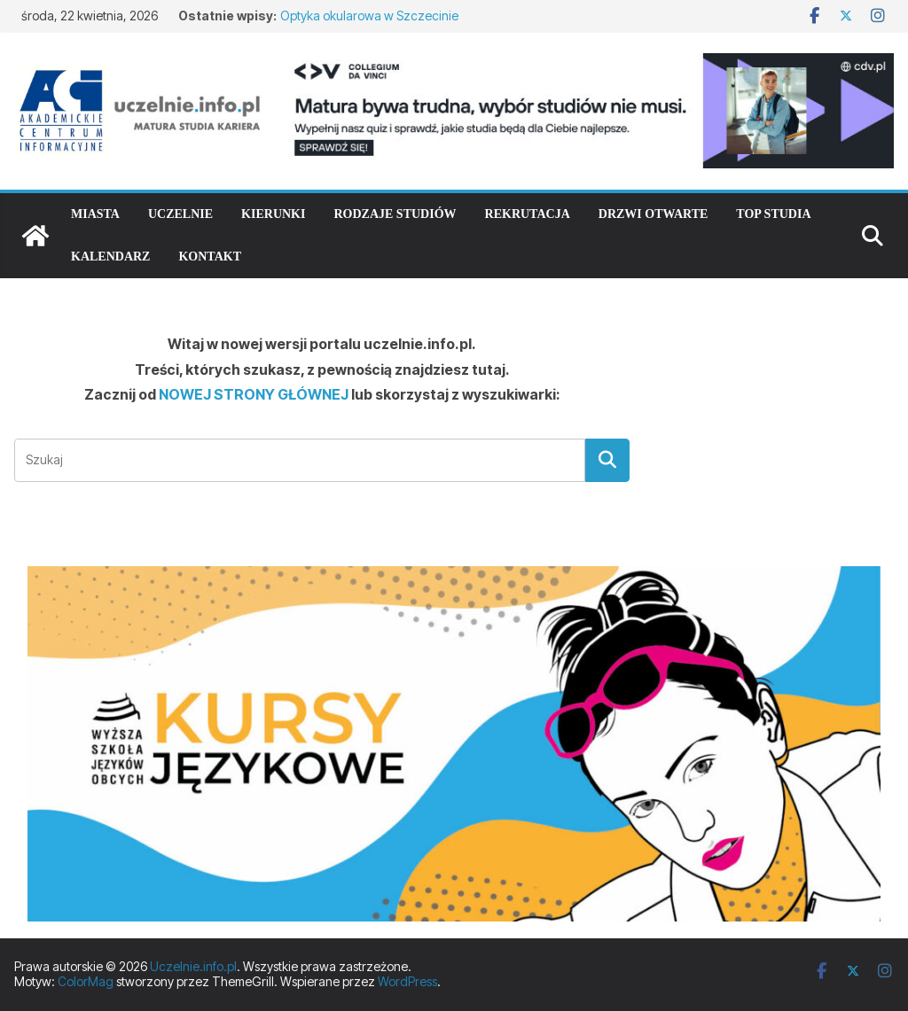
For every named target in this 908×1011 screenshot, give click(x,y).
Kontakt (209, 256)
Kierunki (273, 214)
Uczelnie (180, 214)
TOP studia (773, 214)
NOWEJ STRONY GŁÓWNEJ (253, 394)
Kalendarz (110, 256)
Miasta (95, 214)
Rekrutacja (527, 214)
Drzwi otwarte (653, 214)
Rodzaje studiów (394, 214)
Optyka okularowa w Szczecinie (369, 15)
